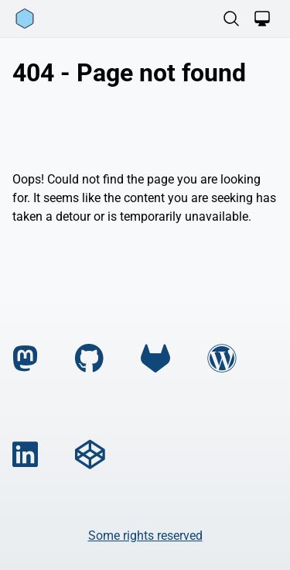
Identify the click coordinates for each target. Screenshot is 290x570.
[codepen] (89, 455)
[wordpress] (222, 359)
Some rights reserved (145, 535)
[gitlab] (155, 359)
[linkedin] (25, 455)
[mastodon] (25, 359)
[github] (89, 359)
